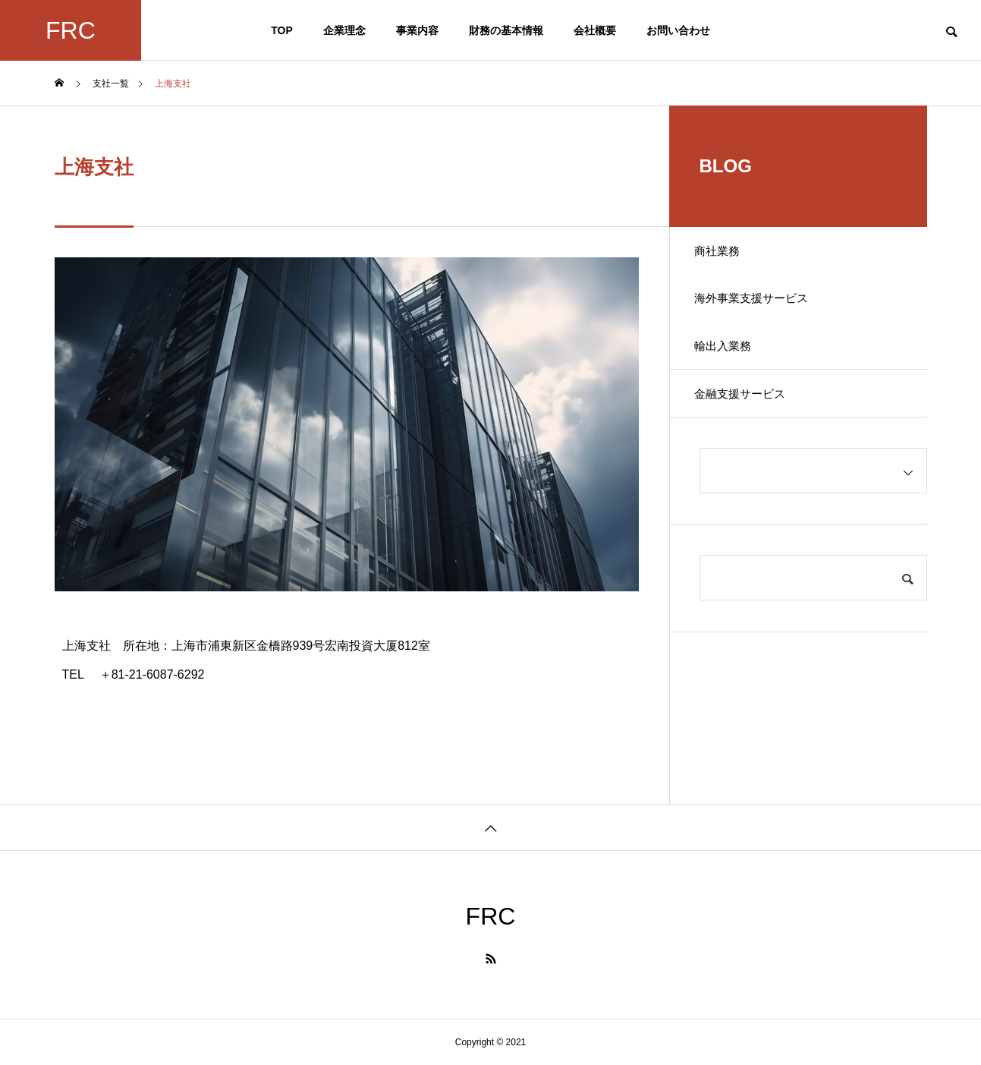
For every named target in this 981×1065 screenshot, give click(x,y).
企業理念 (344, 30)
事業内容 (417, 30)
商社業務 (724, 253)
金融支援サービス (748, 412)
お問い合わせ (678, 30)
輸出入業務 (730, 359)
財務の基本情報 (506, 30)
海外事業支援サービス (760, 306)
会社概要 (595, 30)
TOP (282, 30)
